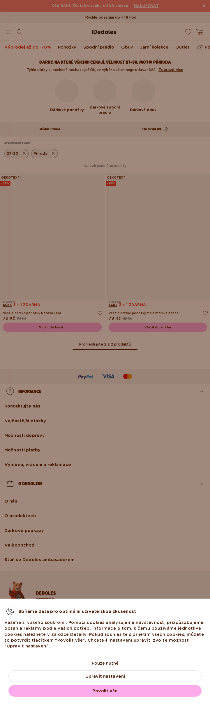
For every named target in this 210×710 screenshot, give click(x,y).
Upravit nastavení (105, 676)
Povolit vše (105, 690)
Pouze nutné (105, 663)
